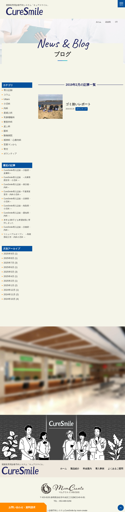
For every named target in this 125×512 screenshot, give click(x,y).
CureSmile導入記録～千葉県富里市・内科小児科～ (17, 193)
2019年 (108, 22)
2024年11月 (11, 295)
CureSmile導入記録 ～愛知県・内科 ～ (17, 215)
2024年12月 (11, 290)
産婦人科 (8, 113)
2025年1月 (10, 286)
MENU (122, 4)
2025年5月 (10, 272)
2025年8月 (10, 259)
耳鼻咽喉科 (9, 118)
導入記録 (8, 91)
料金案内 (87, 468)
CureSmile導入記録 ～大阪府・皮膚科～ (17, 172)
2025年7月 (10, 263)
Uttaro (7, 100)
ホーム (98, 22)
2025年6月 (10, 268)
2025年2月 (10, 281)
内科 (6, 109)
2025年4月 (10, 277)
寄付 (6, 150)
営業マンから (10, 145)
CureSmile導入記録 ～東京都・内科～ (17, 186)
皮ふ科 (7, 127)
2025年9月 (10, 254)
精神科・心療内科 (12, 141)
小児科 (7, 104)
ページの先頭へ (121, 508)
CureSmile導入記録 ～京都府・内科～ (17, 229)
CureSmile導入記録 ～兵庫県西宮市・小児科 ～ (17, 179)
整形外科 (8, 122)
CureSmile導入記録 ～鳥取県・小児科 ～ (17, 207)
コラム (7, 95)
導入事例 (99, 468)
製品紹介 (74, 468)
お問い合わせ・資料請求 (22, 507)
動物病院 (8, 136)
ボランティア (10, 154)
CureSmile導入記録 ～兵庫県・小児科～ (17, 200)
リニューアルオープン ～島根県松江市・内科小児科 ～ (17, 236)
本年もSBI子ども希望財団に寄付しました (17, 222)
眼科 (6, 131)
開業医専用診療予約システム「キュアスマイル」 (27, 9)
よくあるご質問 (115, 468)
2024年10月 (11, 300)
